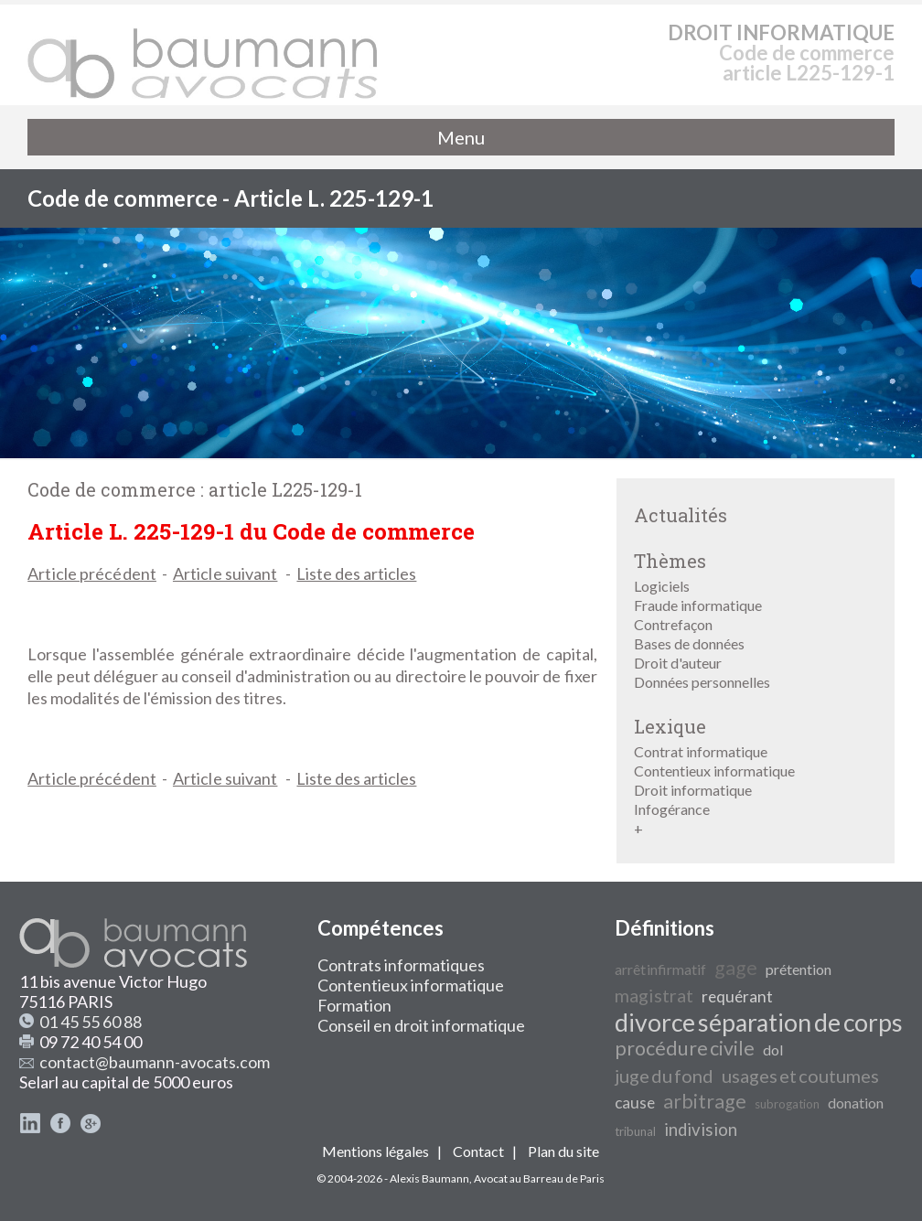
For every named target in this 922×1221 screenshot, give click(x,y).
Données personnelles (702, 682)
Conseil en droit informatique (421, 1025)
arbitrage (704, 1101)
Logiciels (662, 585)
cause (635, 1102)
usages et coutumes (800, 1076)
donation (856, 1102)
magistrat (654, 995)
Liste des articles (356, 573)
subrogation (787, 1104)
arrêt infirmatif (660, 969)
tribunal (635, 1131)
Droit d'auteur (678, 662)
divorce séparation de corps (759, 1022)
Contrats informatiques (401, 965)
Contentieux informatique (714, 770)
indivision (700, 1129)
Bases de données (689, 643)
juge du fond (664, 1076)
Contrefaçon (673, 624)
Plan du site (563, 1151)
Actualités (680, 515)
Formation (354, 1005)
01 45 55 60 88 (90, 1022)
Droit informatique (693, 789)
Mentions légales (375, 1151)
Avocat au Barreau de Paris (539, 1178)
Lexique (670, 726)
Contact (478, 1151)
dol (773, 1049)
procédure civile (685, 1048)
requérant (737, 996)
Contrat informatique (700, 751)
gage (735, 968)
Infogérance (672, 809)
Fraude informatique (698, 605)
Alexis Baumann (429, 1178)
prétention (798, 969)
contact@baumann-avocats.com (154, 1062)
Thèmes (670, 561)
